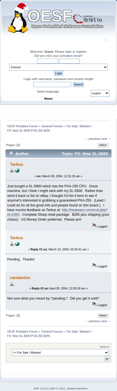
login (68, 51)
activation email (70, 55)
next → (106, 138)
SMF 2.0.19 (40, 388)
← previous (92, 138)
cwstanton (20, 277)
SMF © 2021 (57, 388)
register (81, 51)
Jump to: (104, 346)
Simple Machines (77, 388)
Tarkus (16, 164)
